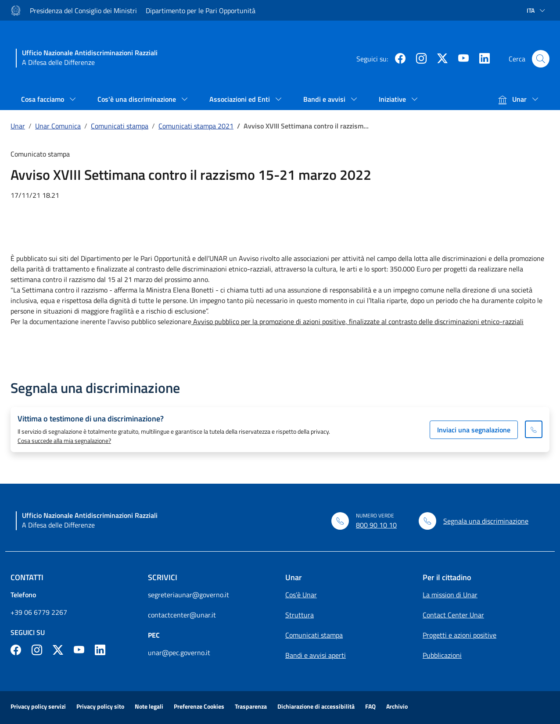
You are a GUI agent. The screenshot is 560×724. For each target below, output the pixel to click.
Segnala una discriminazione (485, 521)
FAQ (370, 706)
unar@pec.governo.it (179, 652)
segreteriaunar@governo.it (188, 594)
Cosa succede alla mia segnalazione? (64, 440)
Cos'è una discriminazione (137, 99)
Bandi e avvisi (325, 99)
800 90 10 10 (376, 525)
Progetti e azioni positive (459, 635)
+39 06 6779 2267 (39, 612)
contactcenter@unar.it (182, 615)
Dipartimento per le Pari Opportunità (200, 10)
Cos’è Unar (301, 594)
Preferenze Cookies (199, 706)
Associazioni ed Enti (240, 99)
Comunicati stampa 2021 (195, 126)
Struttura (299, 615)
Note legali (149, 706)
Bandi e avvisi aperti (315, 655)
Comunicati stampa (119, 126)
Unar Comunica (58, 126)
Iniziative (393, 99)
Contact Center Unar (453, 615)
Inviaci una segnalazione (473, 429)
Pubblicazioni (442, 655)
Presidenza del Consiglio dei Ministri (83, 10)
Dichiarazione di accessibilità (316, 706)
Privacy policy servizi (38, 706)
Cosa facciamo (43, 99)
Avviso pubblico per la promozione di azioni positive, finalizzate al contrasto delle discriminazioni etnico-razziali (357, 321)
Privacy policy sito (100, 706)
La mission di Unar (450, 594)
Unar (513, 99)
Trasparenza (251, 706)
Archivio (397, 706)
